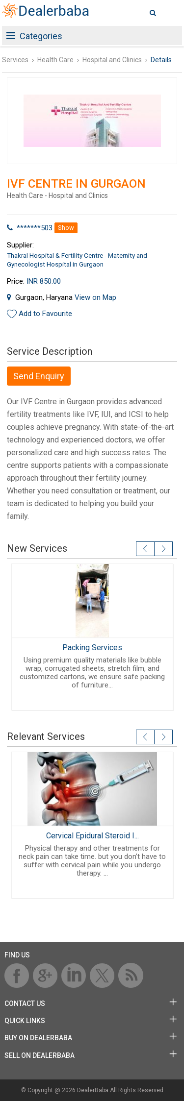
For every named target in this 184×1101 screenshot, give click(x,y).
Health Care (55, 60)
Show (66, 227)
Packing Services (92, 647)
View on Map (95, 297)
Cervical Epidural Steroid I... (92, 835)
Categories (34, 36)
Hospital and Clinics (112, 60)
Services (15, 60)
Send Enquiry (38, 376)
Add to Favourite (45, 313)
